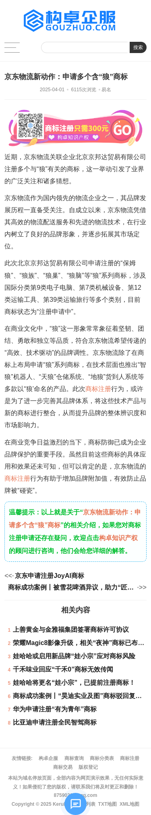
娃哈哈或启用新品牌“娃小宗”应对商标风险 (74, 656)
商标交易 (62, 767)
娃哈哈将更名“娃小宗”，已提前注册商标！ (74, 682)
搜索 (138, 47)
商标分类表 (102, 758)
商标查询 (74, 758)
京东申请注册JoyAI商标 (49, 575)
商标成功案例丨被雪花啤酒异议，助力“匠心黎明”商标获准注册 (72, 587)
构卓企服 (48, 758)
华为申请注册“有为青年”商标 (55, 709)
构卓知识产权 (118, 537)
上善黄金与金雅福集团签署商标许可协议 (71, 629)
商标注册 (98, 388)
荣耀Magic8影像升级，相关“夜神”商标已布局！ (82, 642)
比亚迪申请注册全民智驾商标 (55, 722)
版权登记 (88, 767)
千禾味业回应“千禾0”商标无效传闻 (63, 669)
